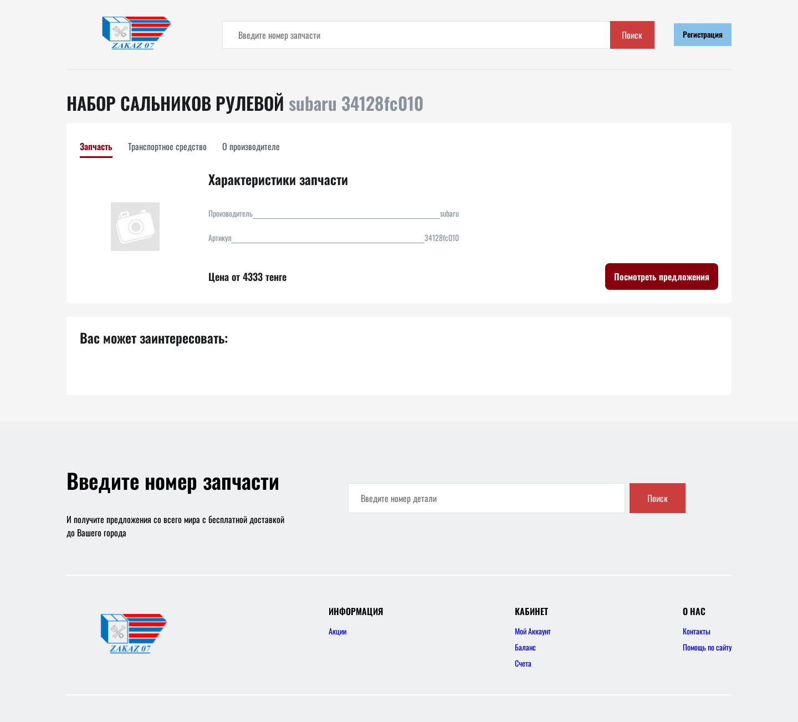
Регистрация (703, 34)
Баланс (525, 647)
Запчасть (96, 146)
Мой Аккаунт (533, 631)
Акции (337, 631)
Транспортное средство (167, 146)
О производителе (251, 146)
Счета (523, 663)
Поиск (632, 35)
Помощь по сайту (707, 647)
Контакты (696, 631)
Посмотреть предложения (661, 276)
